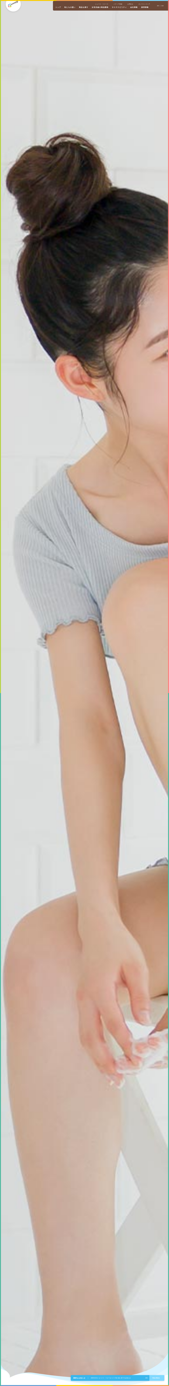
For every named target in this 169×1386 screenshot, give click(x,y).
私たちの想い (70, 7)
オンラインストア (144, 4)
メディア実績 (118, 4)
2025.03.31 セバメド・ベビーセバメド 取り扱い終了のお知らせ (111, 1378)
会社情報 (134, 7)
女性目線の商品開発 (100, 7)
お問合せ (130, 4)
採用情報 (145, 7)
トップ (58, 7)
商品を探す (83, 7)
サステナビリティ (119, 7)
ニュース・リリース (101, 4)
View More (156, 1378)
